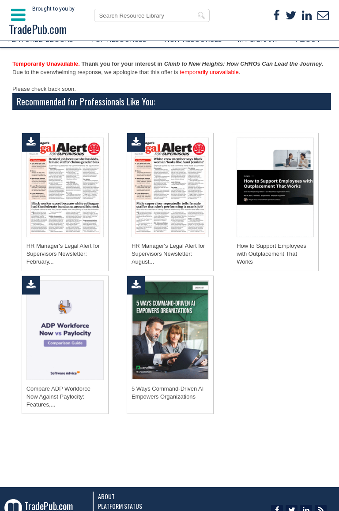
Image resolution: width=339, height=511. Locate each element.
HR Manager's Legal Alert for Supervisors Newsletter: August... (168, 253)
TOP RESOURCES (118, 39)
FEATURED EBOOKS (40, 39)
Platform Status (120, 506)
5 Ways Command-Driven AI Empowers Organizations (168, 392)
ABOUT (308, 39)
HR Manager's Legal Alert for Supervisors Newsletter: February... (63, 253)
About (106, 496)
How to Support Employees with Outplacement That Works (271, 253)
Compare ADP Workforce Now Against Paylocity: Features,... (58, 396)
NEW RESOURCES (193, 39)
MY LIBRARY (257, 39)
